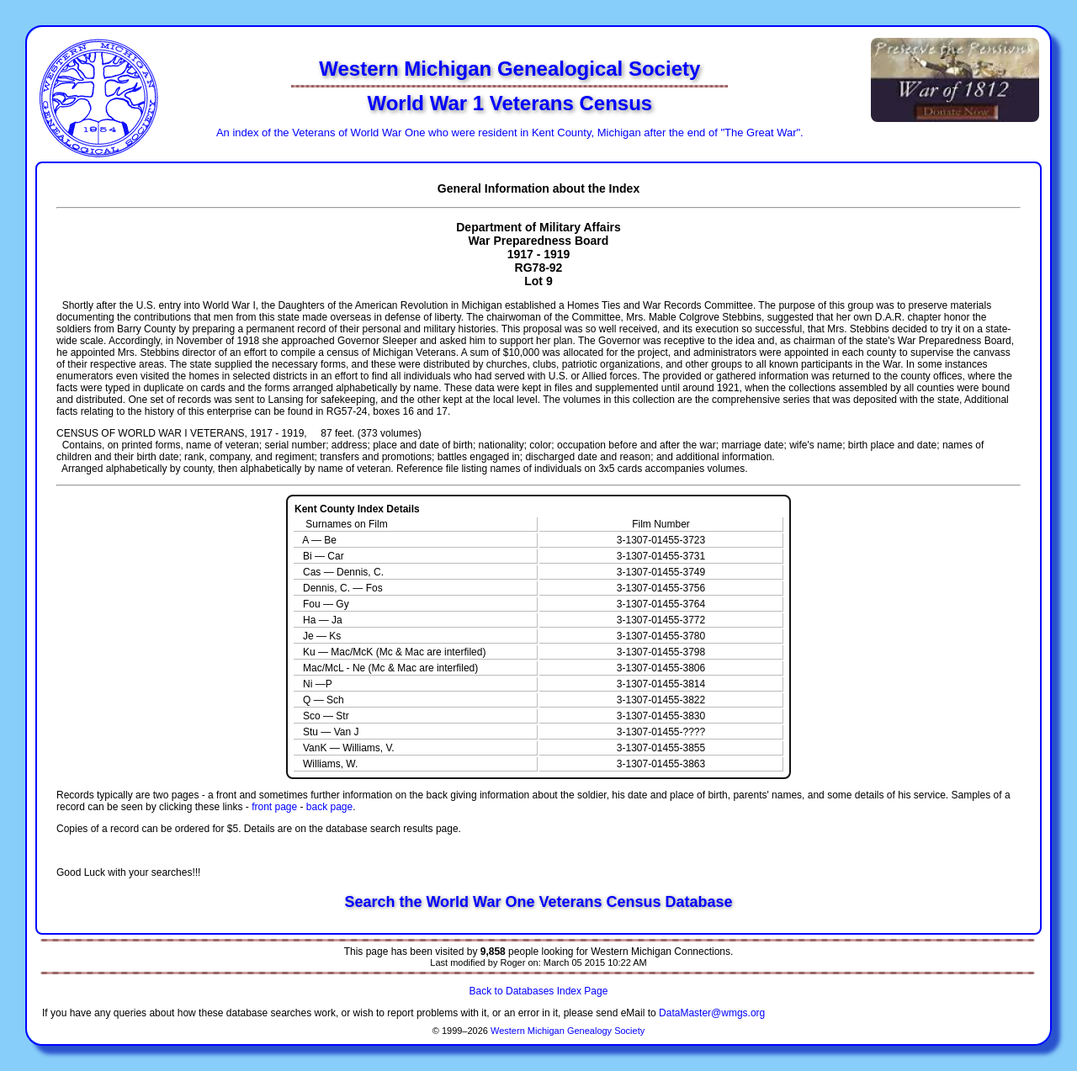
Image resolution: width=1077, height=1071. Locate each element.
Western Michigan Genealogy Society (568, 1031)
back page (329, 807)
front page (274, 807)
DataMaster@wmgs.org (712, 1013)
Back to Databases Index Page (539, 991)
